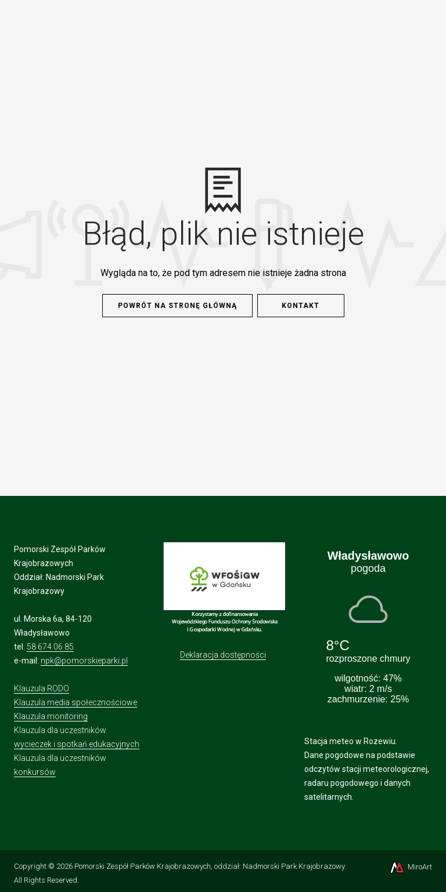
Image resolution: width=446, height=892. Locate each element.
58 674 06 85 (50, 646)
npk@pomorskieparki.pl (84, 660)
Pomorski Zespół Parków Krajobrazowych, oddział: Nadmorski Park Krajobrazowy (209, 866)
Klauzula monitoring (51, 716)
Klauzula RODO (41, 688)
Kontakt (300, 306)
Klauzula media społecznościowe (75, 702)
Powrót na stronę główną (177, 306)
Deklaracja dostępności (223, 654)
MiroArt (410, 866)
